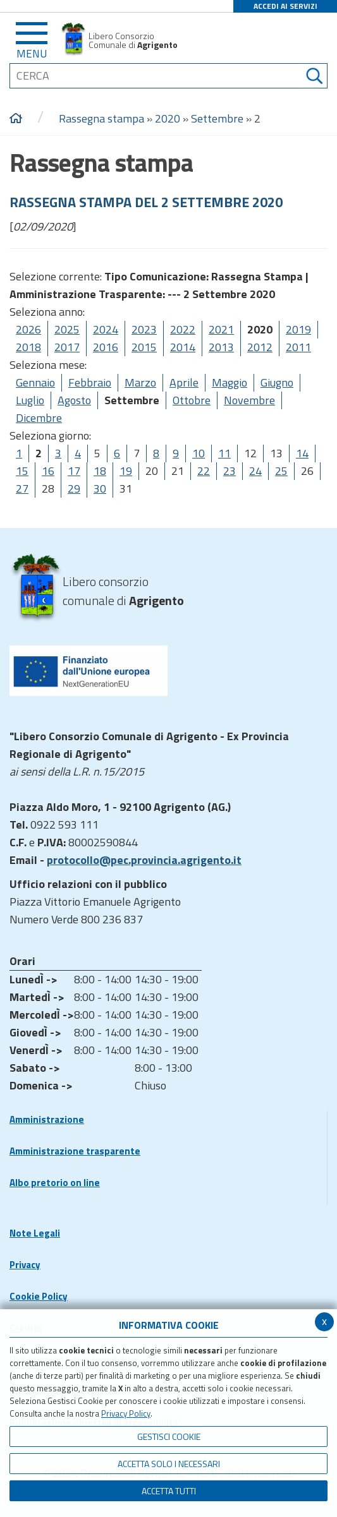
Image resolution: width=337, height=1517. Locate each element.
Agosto (74, 400)
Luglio (30, 400)
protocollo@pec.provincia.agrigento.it (144, 859)
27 (22, 488)
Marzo (140, 382)
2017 (67, 347)
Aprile (184, 382)
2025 (67, 329)
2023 (144, 329)
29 (74, 488)
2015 (144, 347)
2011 (298, 347)
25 (281, 470)
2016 (105, 347)
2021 (221, 329)
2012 (260, 347)
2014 (182, 347)
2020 (167, 118)
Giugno (276, 382)
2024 (105, 329)
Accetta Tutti (169, 1490)
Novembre (249, 400)
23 (229, 470)
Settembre (217, 118)
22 (203, 470)
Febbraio (89, 382)
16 (48, 470)
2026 (28, 329)
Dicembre (39, 417)
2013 (221, 347)
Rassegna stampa (103, 118)
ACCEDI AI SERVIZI (285, 6)
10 (198, 453)
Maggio (229, 382)
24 (255, 470)
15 (22, 470)
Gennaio (35, 382)
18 (100, 470)
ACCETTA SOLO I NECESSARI (169, 1463)
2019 (298, 329)
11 (224, 453)
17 (74, 470)
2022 (182, 329)
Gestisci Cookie (168, 1436)
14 (302, 453)
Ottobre (192, 400)
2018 (28, 347)
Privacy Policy (125, 1413)
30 (100, 488)
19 (125, 470)
